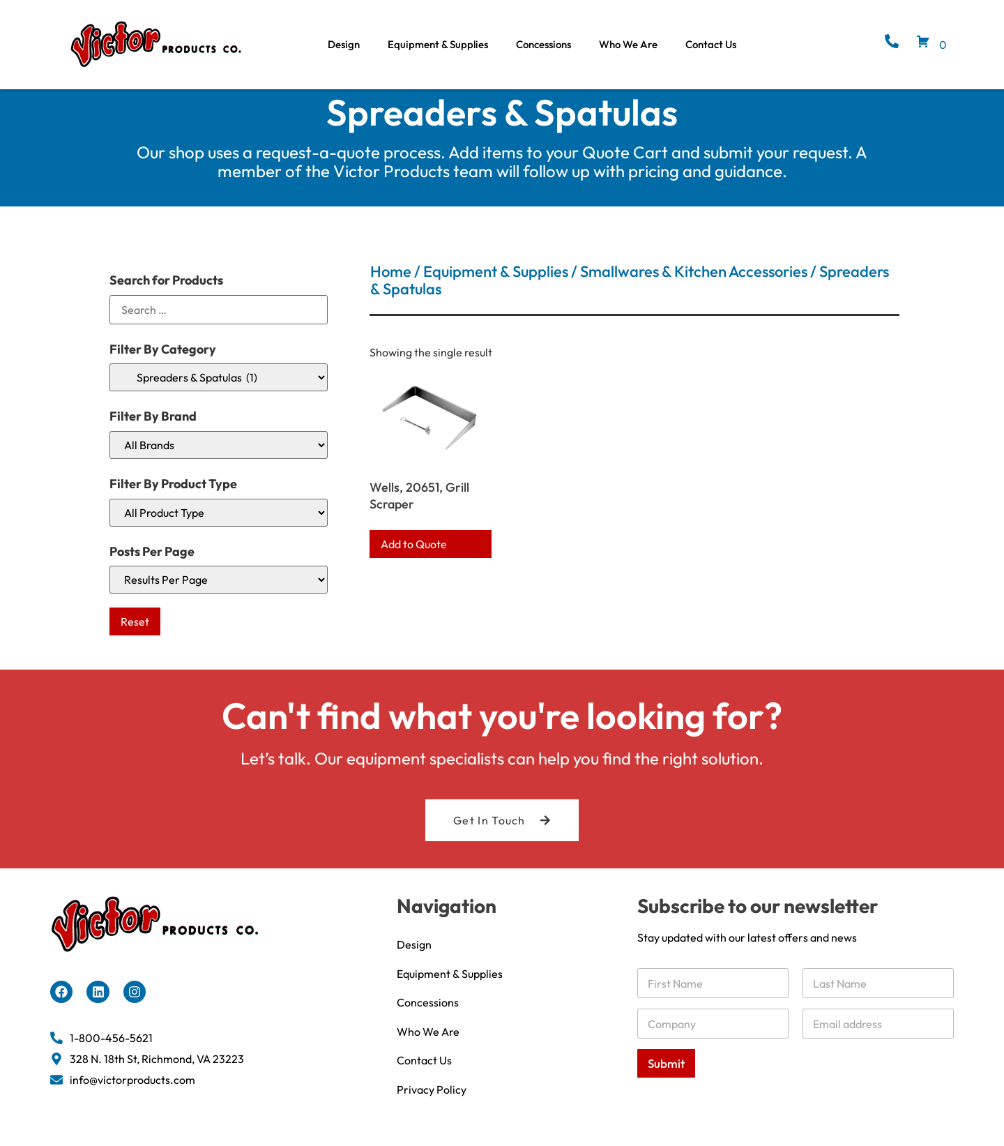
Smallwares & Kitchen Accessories (693, 284)
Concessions (543, 44)
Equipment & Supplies (438, 44)
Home (390, 284)
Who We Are (628, 44)
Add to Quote (414, 557)
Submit (666, 1076)
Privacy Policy (431, 1104)
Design (344, 44)
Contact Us (710, 44)
